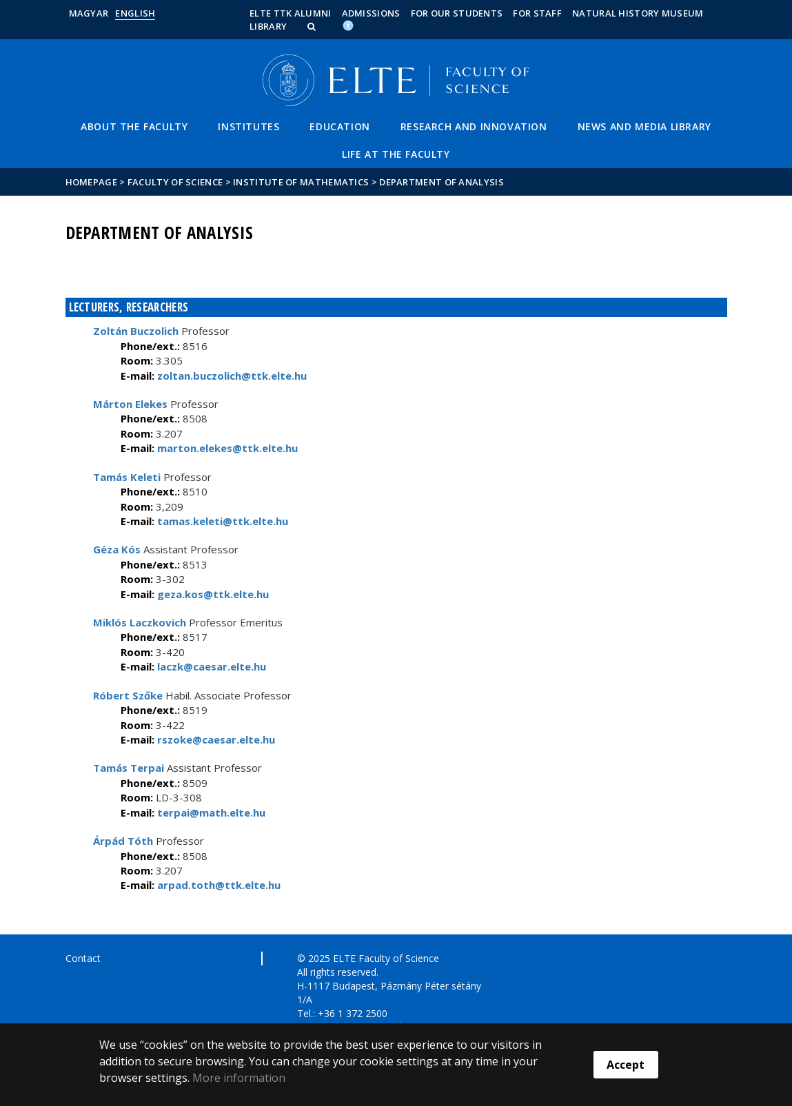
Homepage (92, 182)
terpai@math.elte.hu (209, 812)
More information (238, 1077)
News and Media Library (644, 126)
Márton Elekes (130, 404)
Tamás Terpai (128, 768)
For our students (457, 13)
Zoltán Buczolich (136, 331)
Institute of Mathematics (301, 182)
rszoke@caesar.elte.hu (214, 739)
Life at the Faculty (395, 154)
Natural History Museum (638, 13)
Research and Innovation (473, 126)
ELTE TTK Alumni (291, 13)
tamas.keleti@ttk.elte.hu (221, 521)
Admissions (371, 13)
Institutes (248, 126)
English (135, 13)
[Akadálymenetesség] (348, 25)
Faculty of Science (175, 182)
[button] (312, 26)
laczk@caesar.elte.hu (210, 666)
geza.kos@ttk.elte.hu (211, 594)
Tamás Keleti (127, 477)
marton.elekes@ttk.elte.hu (226, 448)
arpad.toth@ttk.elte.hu (217, 885)
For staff (537, 13)
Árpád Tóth (123, 841)
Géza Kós (117, 549)
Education (339, 126)
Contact (83, 958)
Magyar (89, 13)
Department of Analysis (441, 182)
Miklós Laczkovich (139, 622)
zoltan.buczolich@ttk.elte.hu (230, 375)
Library (268, 26)
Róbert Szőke (128, 695)
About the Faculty (134, 126)
